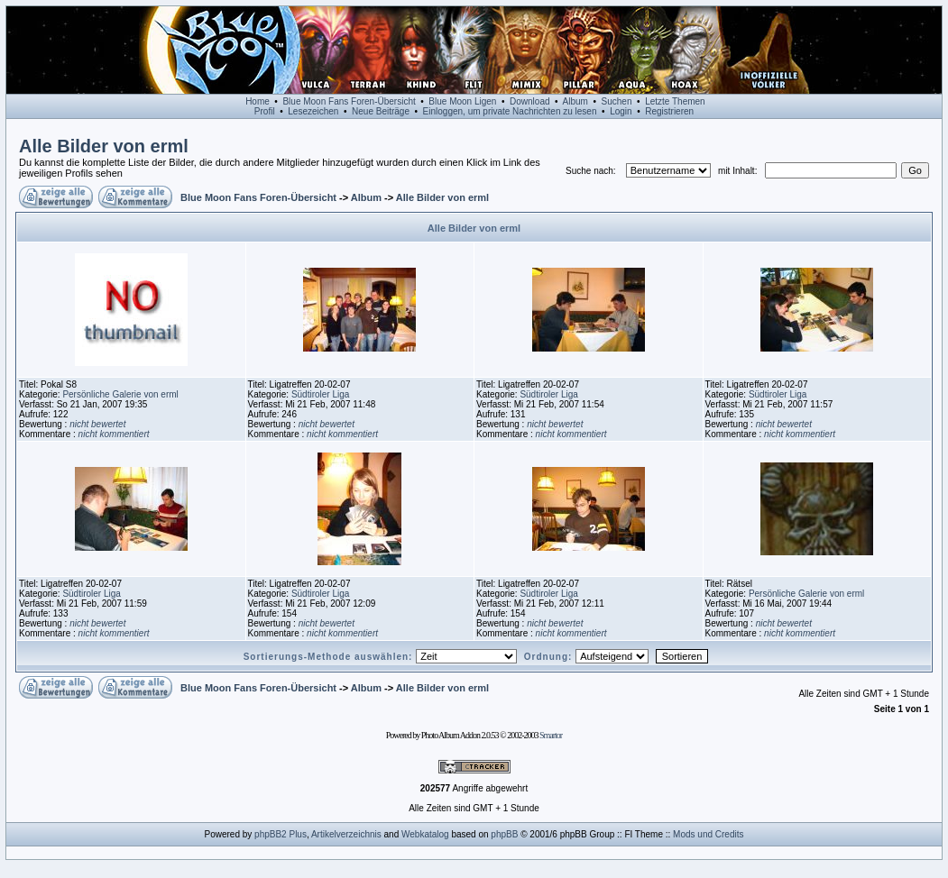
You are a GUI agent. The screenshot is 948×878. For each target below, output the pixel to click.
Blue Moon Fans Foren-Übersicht (348, 101)
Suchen (617, 101)
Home (257, 101)
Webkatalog (425, 834)
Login (620, 111)
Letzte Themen (675, 101)
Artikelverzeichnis (346, 834)
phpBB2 (270, 834)
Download (529, 101)
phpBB (504, 834)
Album (575, 101)
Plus (297, 834)
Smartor (550, 735)
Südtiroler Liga (320, 394)
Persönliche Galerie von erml (120, 394)
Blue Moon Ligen (462, 101)
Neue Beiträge (381, 111)
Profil (264, 111)
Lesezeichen (313, 111)
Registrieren (669, 111)
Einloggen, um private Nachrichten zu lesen (510, 111)
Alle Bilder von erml (104, 146)
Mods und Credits (708, 834)
